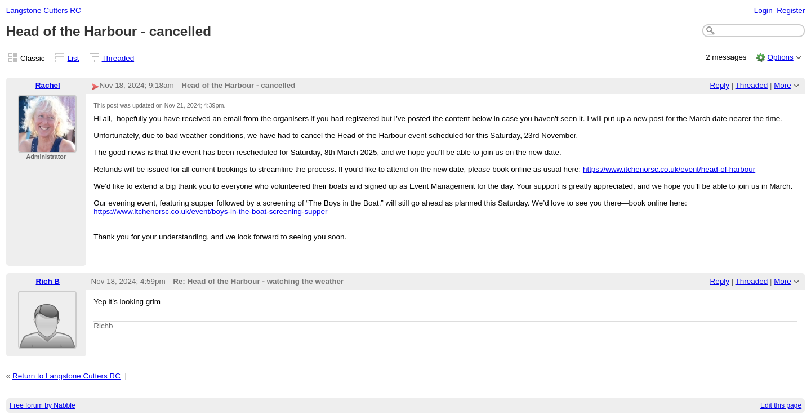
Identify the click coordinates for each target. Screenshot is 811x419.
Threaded (118, 58)
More (782, 85)
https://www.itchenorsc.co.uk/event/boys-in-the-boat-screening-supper (210, 211)
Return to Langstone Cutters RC (66, 376)
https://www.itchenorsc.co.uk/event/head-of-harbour (669, 169)
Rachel (47, 85)
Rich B (48, 281)
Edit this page (780, 405)
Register (791, 10)
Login (763, 10)
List (73, 58)
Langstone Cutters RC (43, 10)
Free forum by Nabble (42, 405)
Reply (719, 85)
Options (780, 57)
